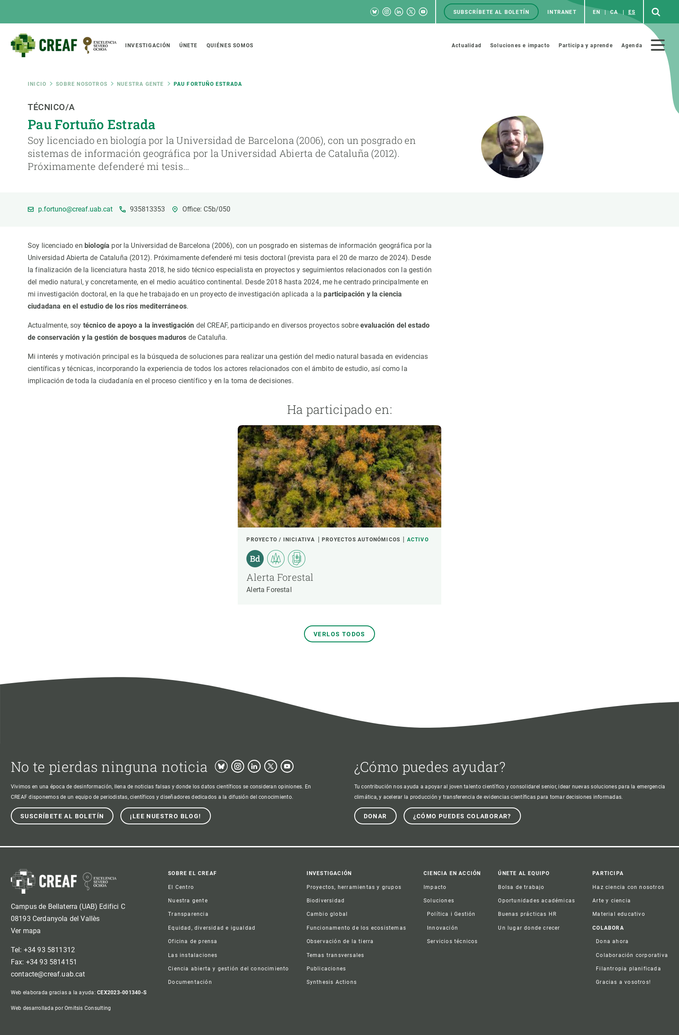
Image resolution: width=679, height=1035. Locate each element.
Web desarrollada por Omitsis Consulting (61, 1008)
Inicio (37, 84)
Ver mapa (26, 931)
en (596, 12)
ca (614, 12)
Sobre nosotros (81, 84)
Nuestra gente (140, 84)
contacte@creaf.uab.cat (48, 974)
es (631, 12)
